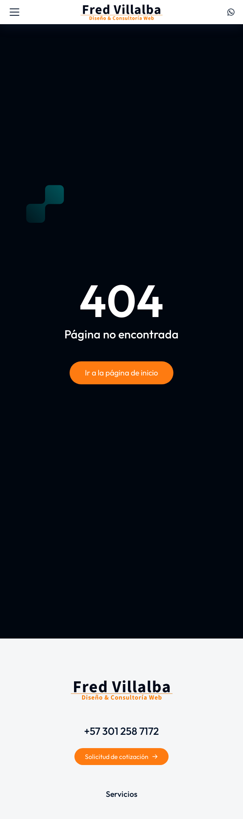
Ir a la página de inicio (121, 372)
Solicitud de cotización (121, 757)
